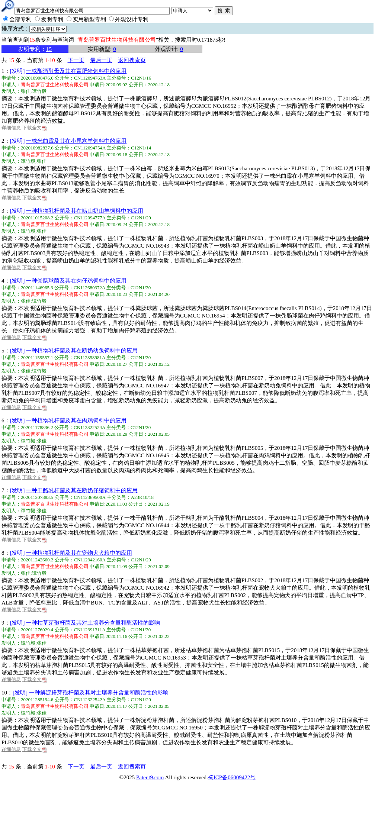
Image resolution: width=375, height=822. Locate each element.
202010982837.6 (37, 148)
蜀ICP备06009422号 (232, 777)
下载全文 (34, 127)
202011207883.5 (37, 497)
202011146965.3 (37, 287)
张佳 (26, 91)
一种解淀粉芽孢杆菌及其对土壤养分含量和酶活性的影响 (99, 693)
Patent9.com (150, 777)
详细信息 (11, 127)
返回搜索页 (132, 60)
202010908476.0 (37, 78)
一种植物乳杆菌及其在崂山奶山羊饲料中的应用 (84, 211)
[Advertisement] (181, 801)
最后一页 (101, 60)
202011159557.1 (37, 357)
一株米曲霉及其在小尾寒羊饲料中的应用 (76, 141)
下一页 (76, 60)
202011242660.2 (37, 559)
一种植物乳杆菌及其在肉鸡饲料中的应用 (76, 420)
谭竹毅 (39, 91)
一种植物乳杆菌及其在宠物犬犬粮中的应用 (79, 553)
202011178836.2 (37, 427)
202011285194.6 (37, 699)
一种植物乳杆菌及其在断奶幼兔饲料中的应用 (82, 351)
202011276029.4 (37, 629)
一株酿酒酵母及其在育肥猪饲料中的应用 (76, 71)
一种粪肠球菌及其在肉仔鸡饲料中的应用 (76, 281)
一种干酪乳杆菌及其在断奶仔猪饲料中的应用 (82, 490)
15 (49, 49)
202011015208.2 (37, 217)
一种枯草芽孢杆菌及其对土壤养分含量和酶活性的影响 (93, 623)
